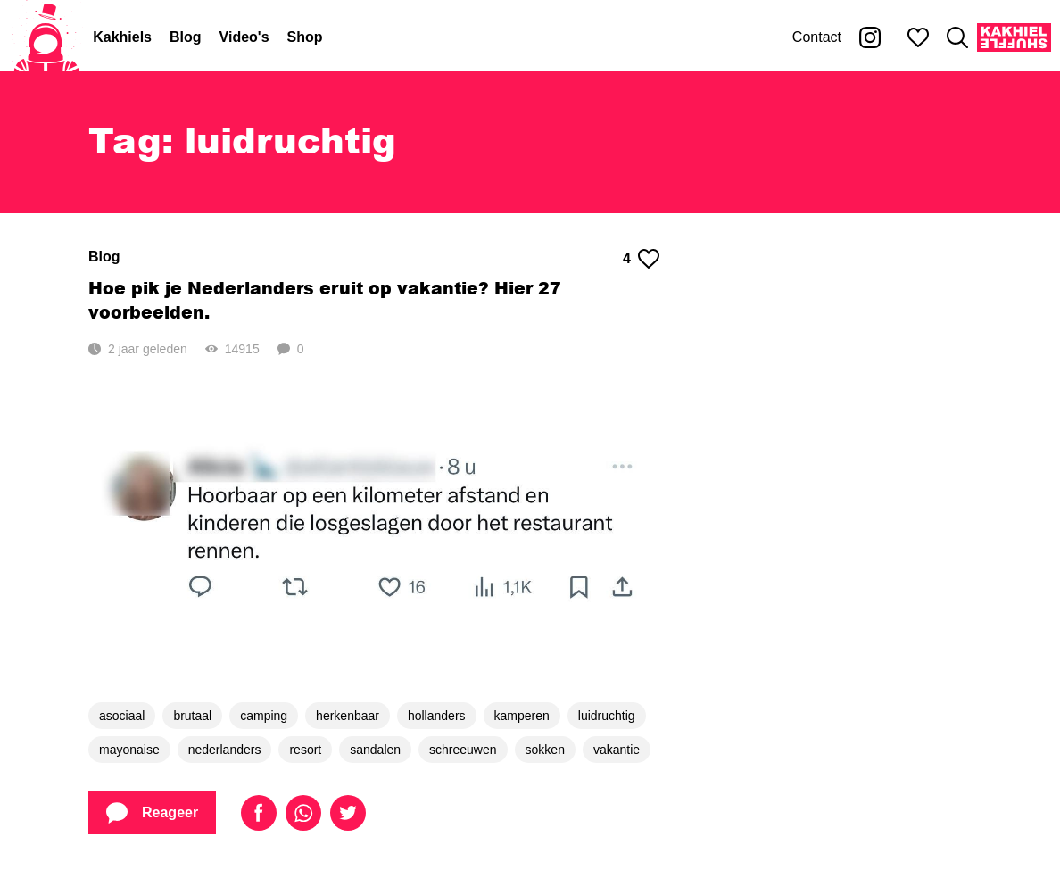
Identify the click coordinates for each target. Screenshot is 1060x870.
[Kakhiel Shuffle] (1014, 37)
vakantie (616, 749)
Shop (305, 37)
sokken (545, 749)
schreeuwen (463, 749)
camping (263, 715)
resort (305, 749)
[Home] (46, 37)
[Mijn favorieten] (918, 37)
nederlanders (224, 749)
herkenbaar (347, 715)
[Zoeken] (957, 37)
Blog (186, 37)
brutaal (192, 715)
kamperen (522, 715)
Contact (816, 37)
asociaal (122, 715)
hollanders (437, 715)
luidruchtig (606, 715)
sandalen (375, 749)
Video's (244, 37)
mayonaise (129, 749)
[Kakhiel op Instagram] (870, 37)
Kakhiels (122, 37)
